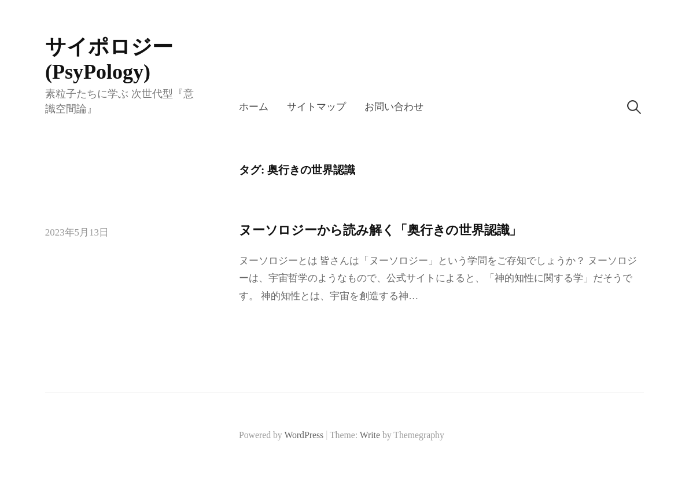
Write (370, 435)
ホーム (253, 106)
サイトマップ (316, 106)
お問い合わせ (393, 106)
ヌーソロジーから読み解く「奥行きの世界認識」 (380, 230)
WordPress (303, 435)
